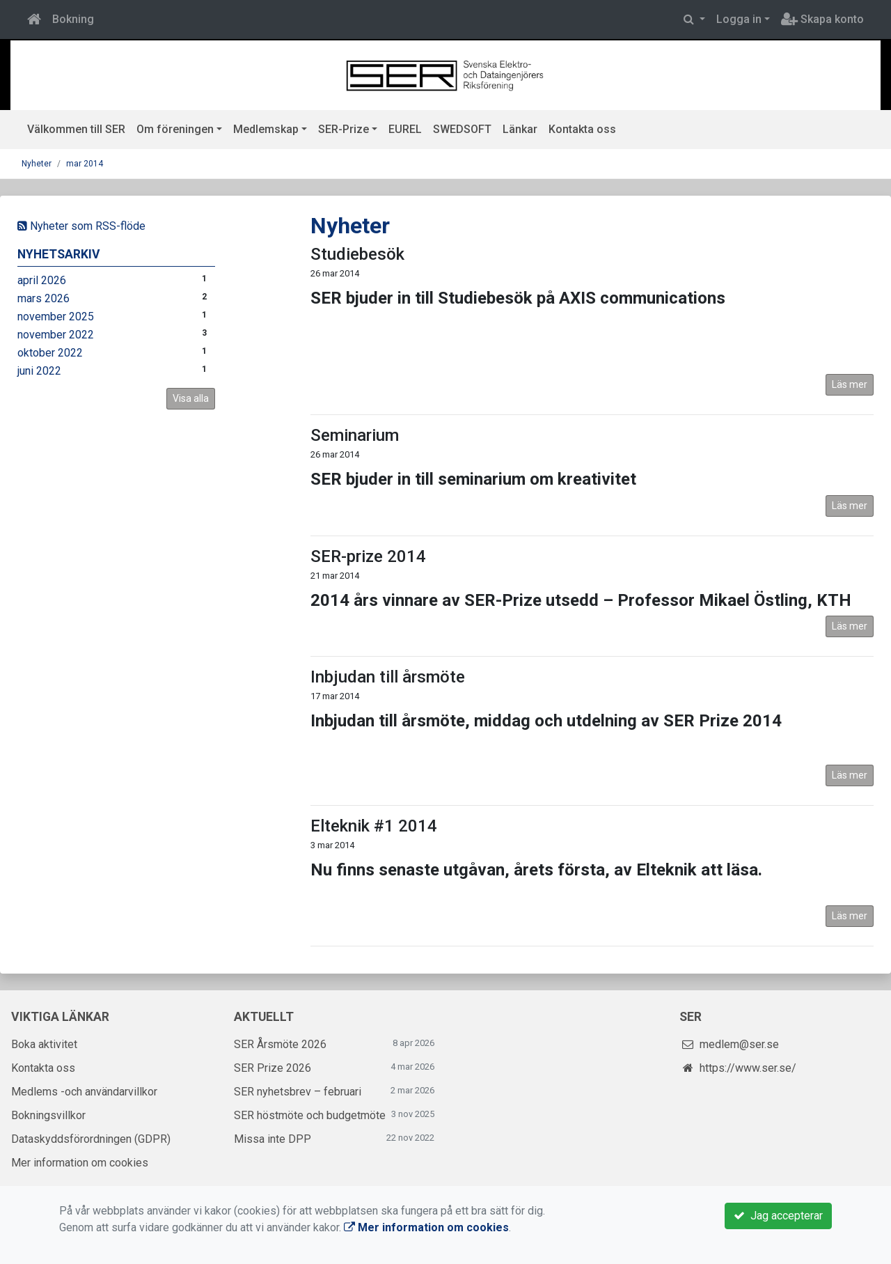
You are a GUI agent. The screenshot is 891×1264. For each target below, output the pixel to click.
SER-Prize (343, 129)
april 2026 (41, 280)
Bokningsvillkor (48, 1115)
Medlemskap (266, 129)
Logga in (739, 19)
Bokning (73, 19)
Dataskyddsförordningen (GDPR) (91, 1139)
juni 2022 (39, 370)
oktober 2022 (50, 352)
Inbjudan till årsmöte (387, 677)
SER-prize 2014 (368, 556)
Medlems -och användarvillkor (84, 1091)
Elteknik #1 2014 (373, 826)
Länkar (520, 129)
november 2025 (55, 316)
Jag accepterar (778, 1215)
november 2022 (55, 334)
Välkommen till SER (76, 129)
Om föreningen (175, 129)
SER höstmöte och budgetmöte (310, 1115)
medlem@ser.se (739, 1044)
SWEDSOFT (462, 129)
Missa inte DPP (272, 1139)
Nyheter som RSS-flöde (81, 226)
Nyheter (37, 164)
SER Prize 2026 (272, 1068)
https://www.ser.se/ (748, 1068)
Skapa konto (822, 19)
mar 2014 (84, 164)
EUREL (405, 129)
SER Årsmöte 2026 (280, 1044)
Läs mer (849, 384)
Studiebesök (357, 254)
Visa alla (191, 398)
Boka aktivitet (44, 1044)
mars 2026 (43, 298)
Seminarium (354, 435)
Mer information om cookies (79, 1162)
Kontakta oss (582, 129)
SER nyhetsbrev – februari (297, 1091)
